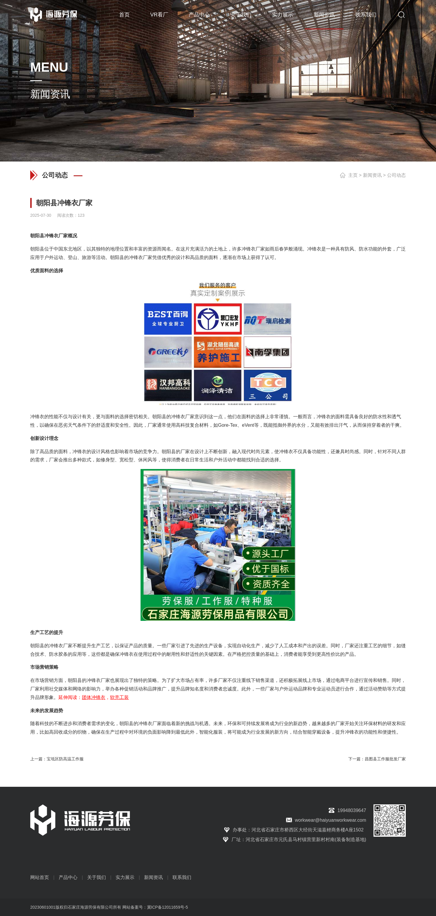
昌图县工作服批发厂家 (385, 759)
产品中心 (199, 15)
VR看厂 (159, 15)
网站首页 (39, 877)
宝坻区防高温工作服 (65, 759)
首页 (124, 15)
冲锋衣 (51, 235)
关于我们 (240, 15)
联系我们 (365, 15)
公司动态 (396, 175)
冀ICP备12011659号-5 (167, 907)
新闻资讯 (324, 15)
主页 (353, 175)
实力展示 (282, 15)
